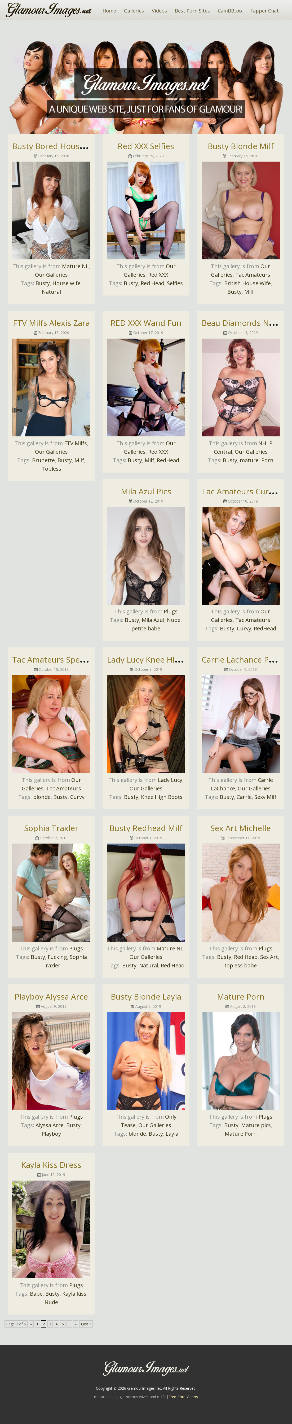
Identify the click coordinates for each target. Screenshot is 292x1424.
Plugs (171, 611)
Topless (51, 468)
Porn (267, 460)
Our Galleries (51, 274)
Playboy (51, 1133)
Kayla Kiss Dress (51, 1164)
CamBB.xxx (230, 10)
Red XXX (158, 274)
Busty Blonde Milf (241, 146)
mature (249, 460)
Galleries (134, 10)
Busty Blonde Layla (146, 996)
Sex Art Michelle (240, 828)
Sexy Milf (265, 797)
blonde (42, 797)
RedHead (168, 460)
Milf (249, 291)
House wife (66, 283)
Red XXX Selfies (146, 146)
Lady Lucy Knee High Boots (157, 659)
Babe (36, 1293)
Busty (43, 283)
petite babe (145, 628)
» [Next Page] (76, 1323)
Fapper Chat (264, 10)
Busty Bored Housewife (56, 146)
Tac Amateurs (252, 274)
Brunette (43, 460)
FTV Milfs (75, 443)
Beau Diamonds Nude (242, 322)
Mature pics (256, 1125)
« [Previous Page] (31, 1323)
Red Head (152, 283)
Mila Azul (153, 619)
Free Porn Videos (183, 1396)
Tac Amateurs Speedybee (59, 659)
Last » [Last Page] (86, 1323)
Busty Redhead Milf (145, 828)
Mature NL (75, 266)
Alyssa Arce (50, 1125)
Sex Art (269, 956)
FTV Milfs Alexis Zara (51, 322)
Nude (173, 619)
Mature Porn (240, 996)
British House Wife (247, 283)
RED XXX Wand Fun (146, 322)
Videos (159, 10)
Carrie (244, 797)
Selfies (175, 283)
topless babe (240, 965)
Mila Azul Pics (146, 491)
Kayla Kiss (74, 1293)
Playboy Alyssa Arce (51, 996)
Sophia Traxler (51, 828)
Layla (172, 1133)
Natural (51, 291)
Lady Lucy (170, 779)
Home (109, 10)
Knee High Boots (162, 797)
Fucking (57, 956)
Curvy (244, 628)
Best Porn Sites (192, 10)
